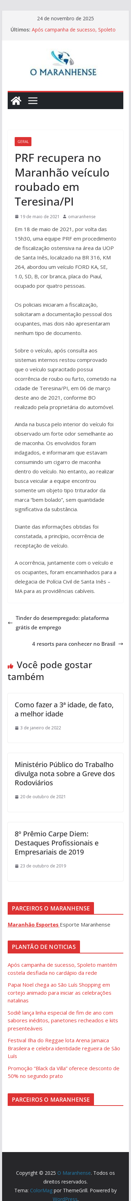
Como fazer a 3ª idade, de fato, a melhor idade (64, 709)
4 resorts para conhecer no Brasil (77, 643)
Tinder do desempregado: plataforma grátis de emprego (58, 622)
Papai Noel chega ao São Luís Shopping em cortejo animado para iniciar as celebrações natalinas (59, 992)
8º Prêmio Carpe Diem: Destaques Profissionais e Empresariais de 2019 (57, 843)
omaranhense (82, 217)
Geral (23, 141)
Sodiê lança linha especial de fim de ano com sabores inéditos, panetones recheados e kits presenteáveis (63, 1020)
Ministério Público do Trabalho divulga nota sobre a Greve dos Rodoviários (65, 773)
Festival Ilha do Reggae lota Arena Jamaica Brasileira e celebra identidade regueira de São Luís (64, 1048)
